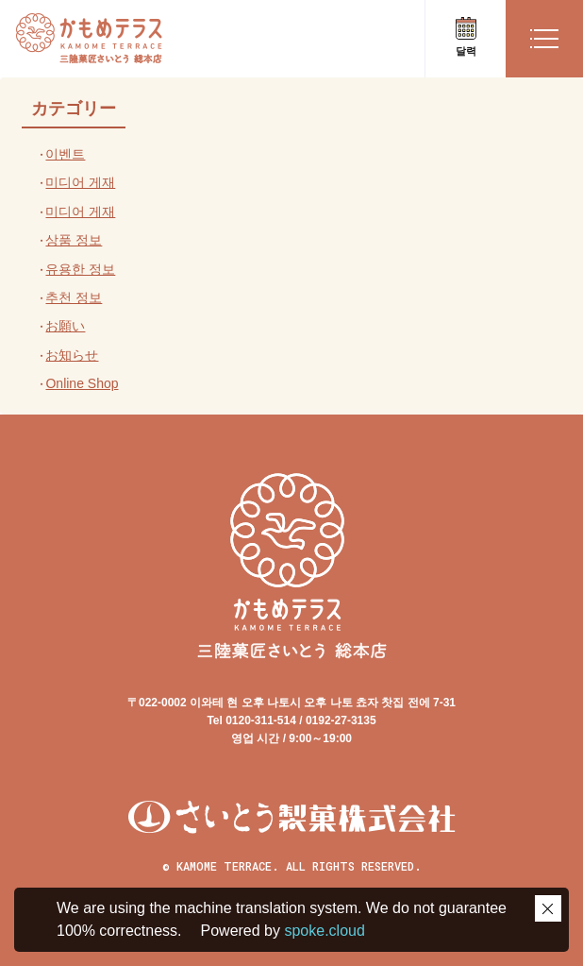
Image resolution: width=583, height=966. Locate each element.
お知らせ (71, 355)
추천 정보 (73, 297)
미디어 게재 (80, 182)
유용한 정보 (80, 269)
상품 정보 (73, 239)
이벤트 (65, 153)
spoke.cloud (322, 931)
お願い (65, 325)
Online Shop (81, 383)
